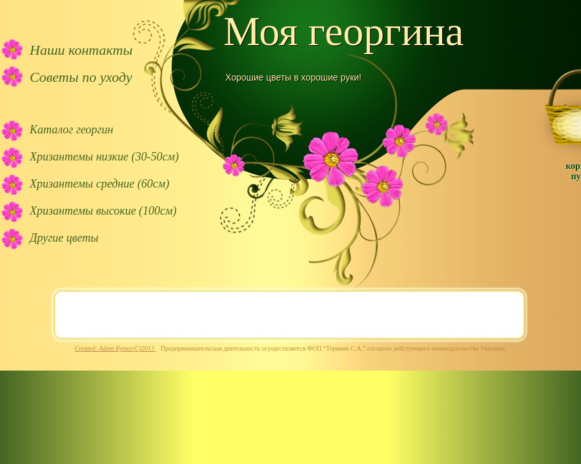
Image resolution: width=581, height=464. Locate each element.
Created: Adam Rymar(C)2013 (115, 348)
